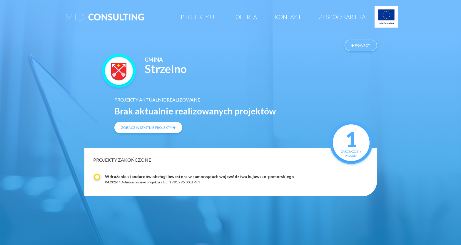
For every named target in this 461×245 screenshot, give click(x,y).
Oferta (246, 16)
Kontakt (288, 16)
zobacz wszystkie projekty (148, 127)
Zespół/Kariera (342, 16)
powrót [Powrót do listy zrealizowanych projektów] (360, 45)
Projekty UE (199, 16)
